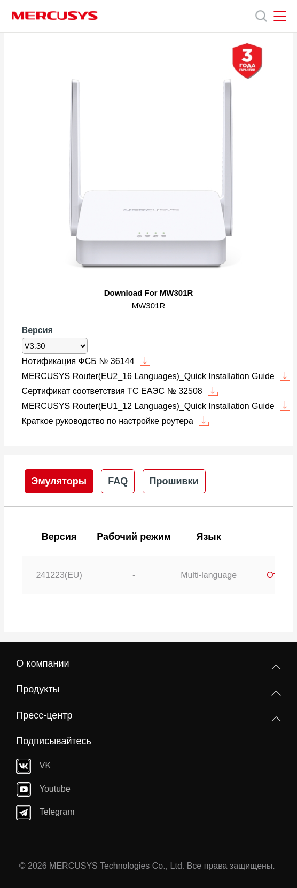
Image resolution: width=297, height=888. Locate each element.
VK (33, 766)
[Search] (261, 16)
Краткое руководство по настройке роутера (115, 421)
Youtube (43, 789)
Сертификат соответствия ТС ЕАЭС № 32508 (120, 391)
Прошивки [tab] (174, 481)
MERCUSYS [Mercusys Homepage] (55, 15)
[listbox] (55, 346)
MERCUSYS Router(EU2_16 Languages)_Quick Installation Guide (156, 376)
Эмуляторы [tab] (59, 481)
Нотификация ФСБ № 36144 (86, 361)
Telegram (45, 812)
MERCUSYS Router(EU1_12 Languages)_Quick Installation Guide (156, 406)
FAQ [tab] (118, 481)
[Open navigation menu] (279, 16)
